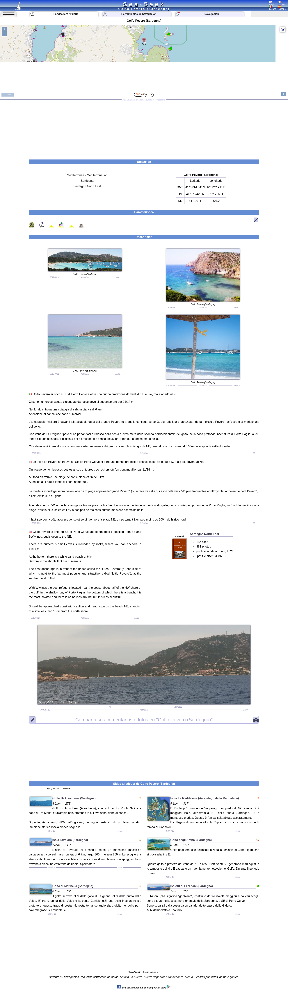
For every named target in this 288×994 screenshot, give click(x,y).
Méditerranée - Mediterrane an (87, 175)
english (272, 3)
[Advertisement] (144, 128)
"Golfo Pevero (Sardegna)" (144, 719)
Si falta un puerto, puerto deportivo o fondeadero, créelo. (157, 977)
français (282, 3)
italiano (272, 8)
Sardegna (87, 180)
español (282, 8)
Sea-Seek (144, 4)
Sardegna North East (87, 186)
